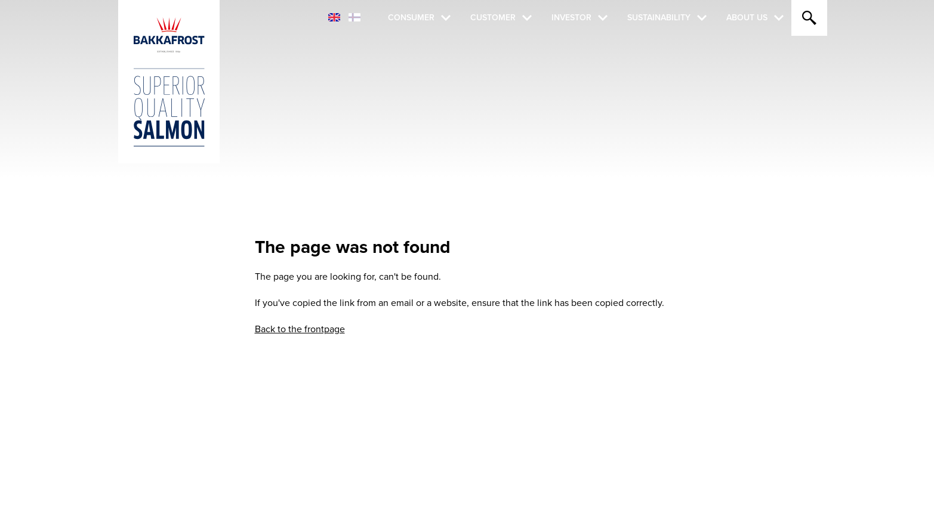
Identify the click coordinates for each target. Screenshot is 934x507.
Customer (493, 18)
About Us (746, 18)
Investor (571, 18)
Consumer (411, 18)
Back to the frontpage (300, 329)
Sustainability (659, 18)
